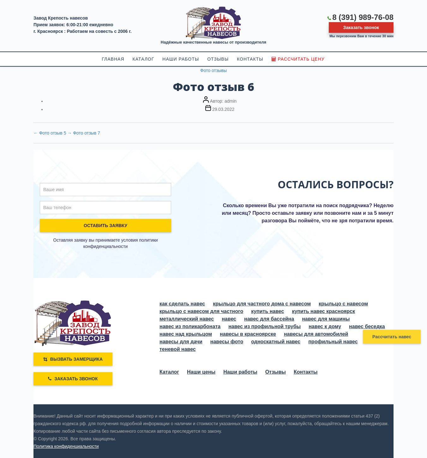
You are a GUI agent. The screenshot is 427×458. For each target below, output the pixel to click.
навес (229, 319)
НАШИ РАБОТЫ (180, 59)
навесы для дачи (180, 341)
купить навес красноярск (323, 311)
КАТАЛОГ (143, 59)
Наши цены (201, 372)
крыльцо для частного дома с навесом (262, 303)
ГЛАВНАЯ (113, 59)
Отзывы (275, 372)
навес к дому (325, 326)
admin (231, 101)
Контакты (305, 372)
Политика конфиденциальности (66, 446)
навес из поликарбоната (189, 326)
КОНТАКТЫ (250, 59)
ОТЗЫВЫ (218, 59)
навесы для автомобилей (316, 334)
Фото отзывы (213, 70)
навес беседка (367, 326)
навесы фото (226, 341)
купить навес (267, 311)
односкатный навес (275, 341)
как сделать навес (182, 303)
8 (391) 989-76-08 (363, 17)
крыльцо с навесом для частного (201, 311)
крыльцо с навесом (343, 303)
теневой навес (177, 349)
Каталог (169, 372)
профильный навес (333, 341)
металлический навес (186, 319)
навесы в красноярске (248, 334)
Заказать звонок (361, 27)
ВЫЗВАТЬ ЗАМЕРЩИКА (73, 359)
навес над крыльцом (185, 334)
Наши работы (240, 372)
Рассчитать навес (391, 336)
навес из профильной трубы (264, 326)
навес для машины (326, 319)
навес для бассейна (269, 319)
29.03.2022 (223, 109)
